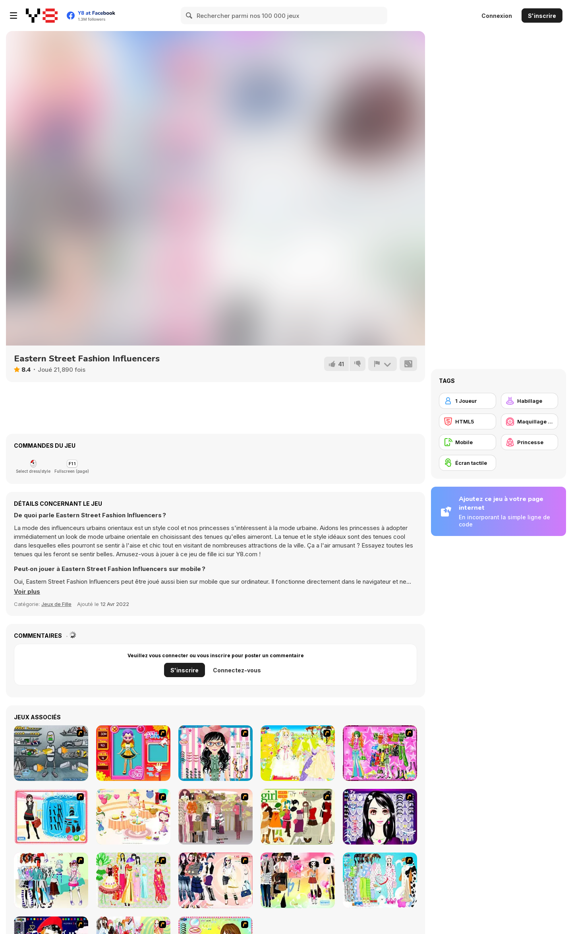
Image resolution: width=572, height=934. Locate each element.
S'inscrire (542, 15)
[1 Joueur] (467, 401)
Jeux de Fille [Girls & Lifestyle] (56, 604)
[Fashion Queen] (51, 817)
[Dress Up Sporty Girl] (215, 880)
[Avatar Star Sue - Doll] (133, 753)
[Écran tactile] (467, 463)
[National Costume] (133, 880)
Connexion (496, 15)
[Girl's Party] (133, 817)
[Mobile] (467, 442)
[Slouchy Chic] (298, 880)
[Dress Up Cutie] (215, 753)
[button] (27, 591)
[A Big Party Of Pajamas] (380, 880)
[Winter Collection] (51, 880)
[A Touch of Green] (380, 753)
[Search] (189, 15)
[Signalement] (382, 364)
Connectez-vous (237, 670)
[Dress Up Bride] (298, 753)
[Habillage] (529, 401)
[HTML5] (467, 421)
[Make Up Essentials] (380, 817)
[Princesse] (529, 442)
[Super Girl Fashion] (298, 817)
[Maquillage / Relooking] (529, 421)
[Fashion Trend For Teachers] (215, 817)
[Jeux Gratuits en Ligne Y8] (41, 15)
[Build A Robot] (51, 753)
